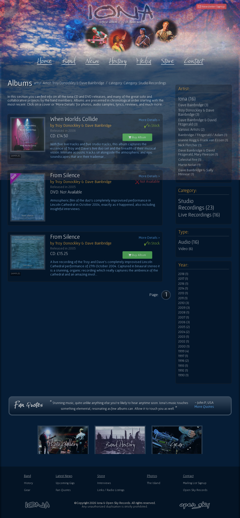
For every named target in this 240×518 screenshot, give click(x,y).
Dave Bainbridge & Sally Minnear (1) (195, 172)
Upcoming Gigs (65, 482)
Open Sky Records (195, 490)
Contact (188, 476)
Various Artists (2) (191, 130)
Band (27, 476)
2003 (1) (183, 336)
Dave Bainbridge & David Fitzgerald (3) (197, 122)
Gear (27, 490)
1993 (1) (183, 366)
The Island (153, 482)
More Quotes (204, 406)
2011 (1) (183, 298)
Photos (152, 476)
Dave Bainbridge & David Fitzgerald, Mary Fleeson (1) (198, 152)
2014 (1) (183, 288)
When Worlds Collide (74, 119)
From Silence (65, 175)
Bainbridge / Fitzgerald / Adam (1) (202, 135)
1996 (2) (183, 360)
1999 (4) (183, 351)
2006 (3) (184, 322)
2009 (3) (184, 308)
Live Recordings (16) (199, 215)
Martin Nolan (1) (189, 165)
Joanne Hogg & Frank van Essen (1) (203, 140)
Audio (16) (188, 242)
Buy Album (137, 137)
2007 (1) (183, 317)
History (28, 482)
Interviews (104, 482)
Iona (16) (187, 99)
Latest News (64, 476)
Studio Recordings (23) (196, 204)
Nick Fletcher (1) (190, 145)
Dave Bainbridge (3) (193, 105)
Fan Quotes (63, 490)
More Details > (149, 120)
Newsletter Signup (211, 6)
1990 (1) (183, 375)
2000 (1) (184, 346)
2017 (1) (183, 278)
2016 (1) (183, 284)
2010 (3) (183, 303)
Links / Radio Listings (110, 490)
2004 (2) (184, 332)
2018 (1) (183, 274)
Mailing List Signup (194, 482)
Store (101, 476)
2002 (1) (183, 341)
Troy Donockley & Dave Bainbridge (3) (196, 112)
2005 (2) (184, 327)
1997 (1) (183, 356)
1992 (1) (183, 370)
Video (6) (185, 248)
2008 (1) (183, 312)
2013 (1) (183, 293)
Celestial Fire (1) (189, 160)
